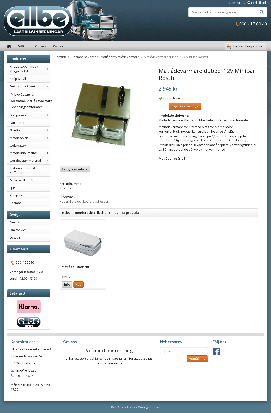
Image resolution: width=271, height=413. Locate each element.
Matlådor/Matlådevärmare (30, 101)
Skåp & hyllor (30, 78)
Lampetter (17, 123)
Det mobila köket (30, 86)
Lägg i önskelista (74, 169)
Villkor (23, 46)
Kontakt (59, 46)
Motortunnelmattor (30, 153)
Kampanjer (18, 195)
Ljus (12, 188)
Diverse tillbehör (22, 180)
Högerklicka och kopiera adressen (84, 201)
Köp (78, 284)
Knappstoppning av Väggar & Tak (30, 68)
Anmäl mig (197, 358)
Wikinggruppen (149, 407)
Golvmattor (30, 145)
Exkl (254, 2)
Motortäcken (30, 138)
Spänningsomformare (27, 107)
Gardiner (30, 130)
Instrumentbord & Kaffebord (30, 170)
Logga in (16, 237)
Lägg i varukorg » (185, 106)
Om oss (40, 46)
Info (67, 284)
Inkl (264, 2)
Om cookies (18, 230)
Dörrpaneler (30, 115)
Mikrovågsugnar (23, 94)
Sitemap (16, 203)
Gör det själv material (30, 160)
